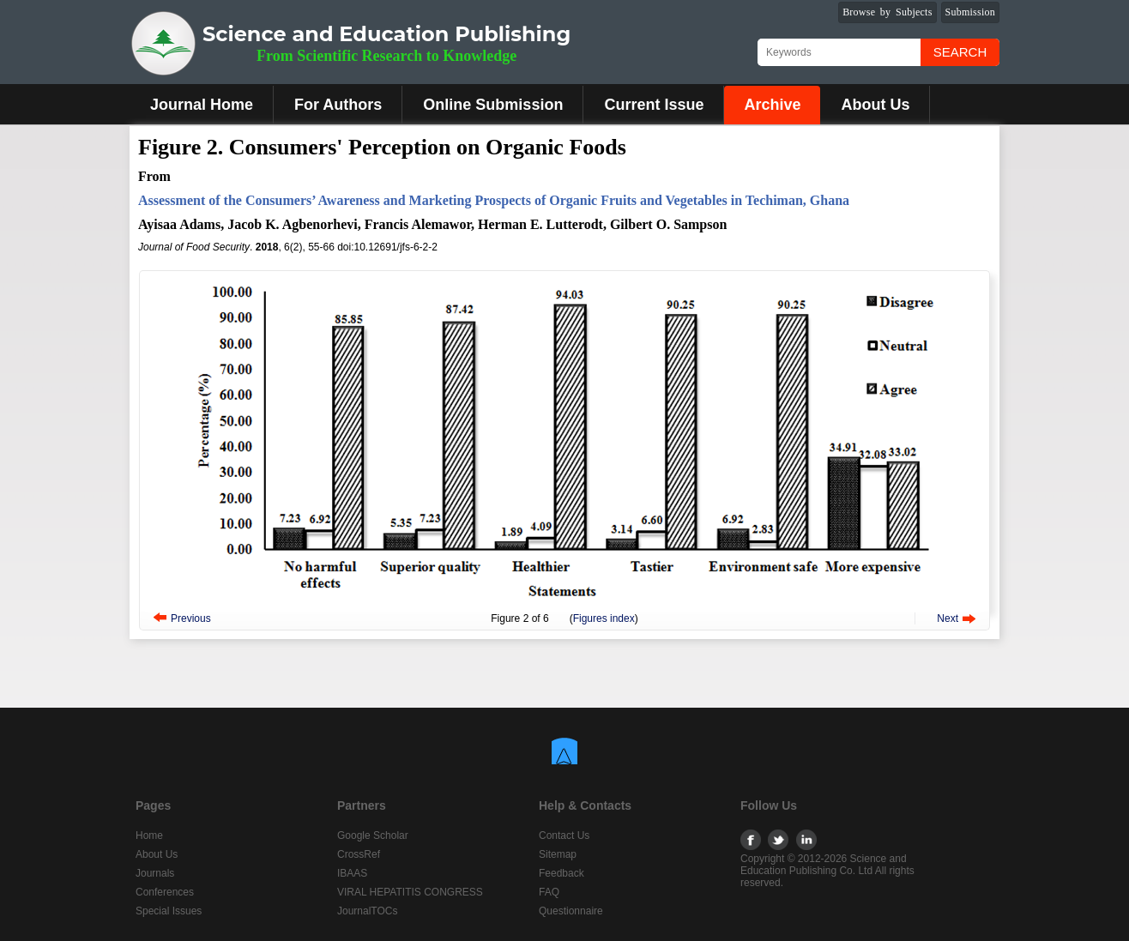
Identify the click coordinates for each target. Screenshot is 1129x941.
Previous (191, 618)
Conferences (165, 892)
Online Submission (493, 104)
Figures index (604, 618)
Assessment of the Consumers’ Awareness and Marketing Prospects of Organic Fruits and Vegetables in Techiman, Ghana (493, 200)
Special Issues (169, 911)
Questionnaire (571, 911)
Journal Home (201, 104)
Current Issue (653, 104)
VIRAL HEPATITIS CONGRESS (410, 892)
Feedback (561, 873)
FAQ (549, 892)
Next (947, 618)
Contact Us (564, 835)
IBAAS (352, 873)
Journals (155, 873)
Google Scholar (372, 835)
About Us (875, 104)
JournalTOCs (367, 911)
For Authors (338, 104)
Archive (772, 104)
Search (960, 52)
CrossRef (358, 854)
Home (149, 835)
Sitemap (558, 854)
